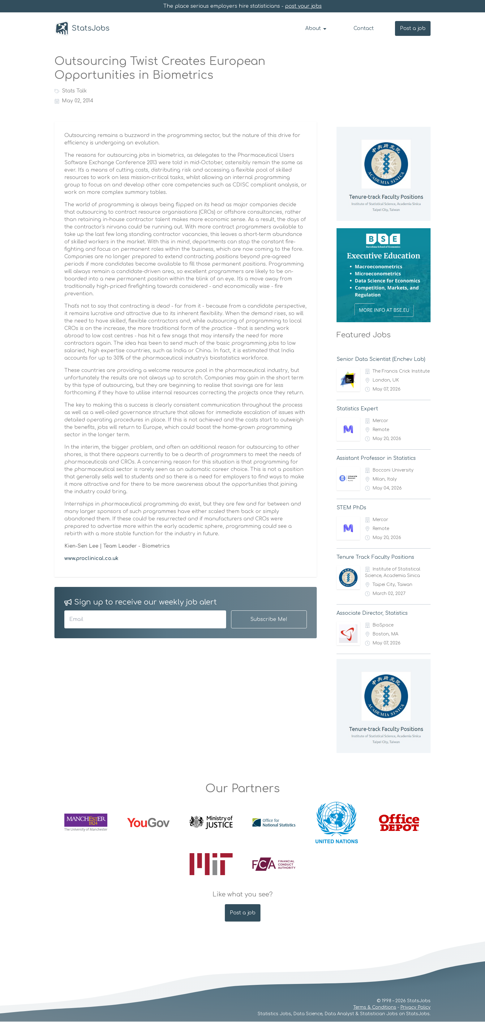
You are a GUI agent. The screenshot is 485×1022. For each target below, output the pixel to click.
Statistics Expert (357, 409)
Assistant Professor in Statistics (376, 458)
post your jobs (303, 6)
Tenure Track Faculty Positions (375, 557)
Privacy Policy (415, 1007)
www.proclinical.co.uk (91, 558)
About (316, 28)
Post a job (413, 28)
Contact (364, 28)
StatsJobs (81, 28)
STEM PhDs (351, 508)
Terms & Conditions (374, 1007)
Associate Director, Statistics (372, 613)
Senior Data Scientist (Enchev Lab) (381, 359)
